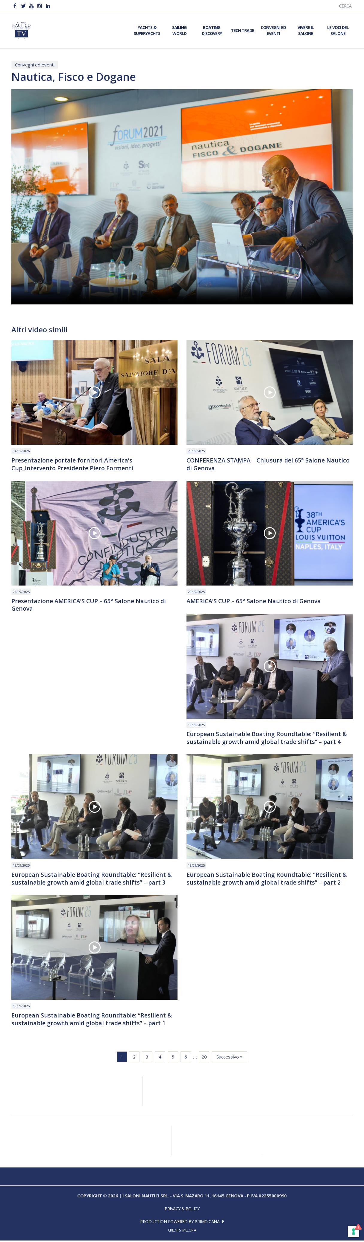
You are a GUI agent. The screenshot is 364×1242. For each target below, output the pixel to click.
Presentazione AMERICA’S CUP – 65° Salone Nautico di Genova (89, 605)
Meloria (189, 1231)
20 (204, 1058)
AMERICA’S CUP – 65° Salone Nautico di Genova (254, 601)
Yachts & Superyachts (147, 30)
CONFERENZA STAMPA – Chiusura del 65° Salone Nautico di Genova (268, 464)
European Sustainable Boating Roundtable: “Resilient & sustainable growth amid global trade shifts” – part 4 (267, 738)
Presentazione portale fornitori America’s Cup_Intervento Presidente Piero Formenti (73, 464)
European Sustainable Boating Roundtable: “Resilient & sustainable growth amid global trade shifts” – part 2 (267, 879)
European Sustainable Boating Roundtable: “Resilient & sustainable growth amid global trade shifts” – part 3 (92, 879)
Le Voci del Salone (338, 30)
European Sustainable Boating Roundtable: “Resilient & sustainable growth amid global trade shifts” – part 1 (92, 1021)
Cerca (345, 6)
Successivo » (229, 1058)
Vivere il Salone (306, 30)
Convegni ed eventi (34, 65)
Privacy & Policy (182, 1210)
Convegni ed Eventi (273, 30)
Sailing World (179, 30)
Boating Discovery (212, 30)
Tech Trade (242, 30)
